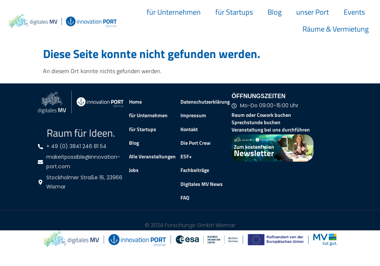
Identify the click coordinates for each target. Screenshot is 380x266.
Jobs (134, 170)
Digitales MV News (201, 184)
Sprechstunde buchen (256, 122)
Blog (275, 12)
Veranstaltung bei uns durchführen (271, 129)
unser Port (312, 12)
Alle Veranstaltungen (152, 156)
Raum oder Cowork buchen (261, 115)
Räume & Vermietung (335, 29)
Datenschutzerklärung (205, 102)
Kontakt (189, 129)
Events (354, 12)
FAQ (184, 198)
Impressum (193, 115)
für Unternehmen (174, 12)
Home (135, 102)
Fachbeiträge (194, 170)
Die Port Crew (195, 143)
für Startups (234, 12)
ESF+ (186, 156)
